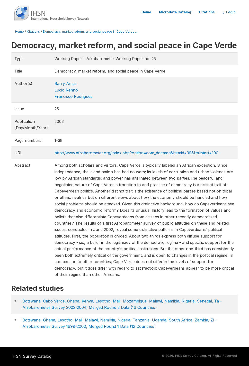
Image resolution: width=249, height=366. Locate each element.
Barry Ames (65, 83)
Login (229, 12)
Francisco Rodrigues (73, 96)
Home (146, 12)
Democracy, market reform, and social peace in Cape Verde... (90, 31)
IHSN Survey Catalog (31, 356)
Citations (207, 12)
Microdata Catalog (175, 12)
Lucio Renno (66, 90)
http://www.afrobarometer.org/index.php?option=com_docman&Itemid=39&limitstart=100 (136, 152)
